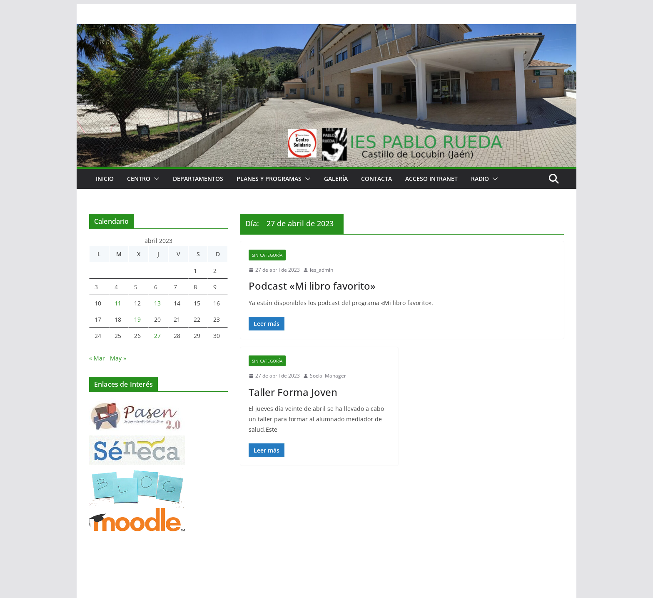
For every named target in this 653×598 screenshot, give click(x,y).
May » (118, 358)
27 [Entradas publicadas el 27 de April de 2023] (157, 336)
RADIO (480, 179)
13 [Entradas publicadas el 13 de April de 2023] (157, 303)
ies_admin (321, 269)
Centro (138, 179)
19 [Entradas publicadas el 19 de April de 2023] (137, 319)
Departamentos (198, 179)
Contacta (376, 179)
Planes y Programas (269, 179)
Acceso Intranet (431, 179)
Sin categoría (267, 255)
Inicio (105, 179)
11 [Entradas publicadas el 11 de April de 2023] (118, 303)
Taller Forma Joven (293, 392)
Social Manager (328, 375)
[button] (155, 179)
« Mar (97, 358)
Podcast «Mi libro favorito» (312, 286)
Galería (336, 179)
